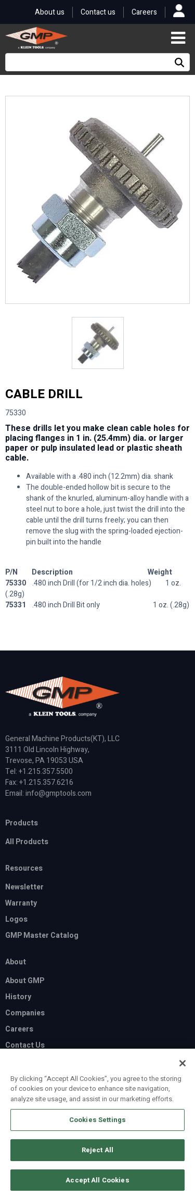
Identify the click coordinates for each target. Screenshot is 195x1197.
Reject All (97, 1153)
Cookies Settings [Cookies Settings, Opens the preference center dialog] (97, 1123)
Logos (16, 919)
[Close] (182, 1066)
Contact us (98, 12)
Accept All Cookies (97, 1183)
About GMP (24, 980)
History (18, 996)
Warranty (21, 903)
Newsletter (24, 887)
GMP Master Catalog (42, 935)
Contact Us (25, 1045)
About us (49, 12)
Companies (25, 1013)
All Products (26, 841)
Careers (144, 12)
